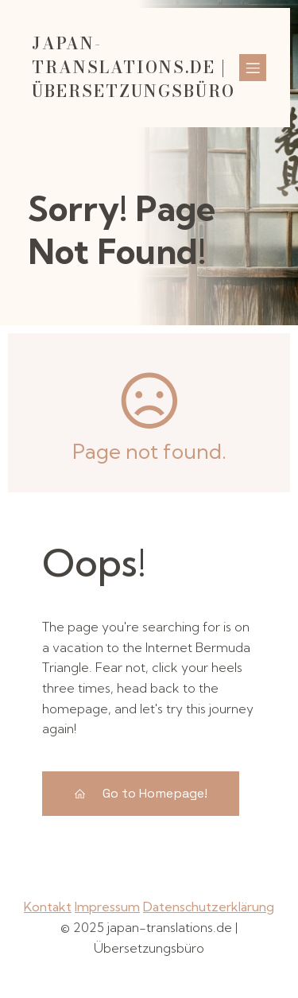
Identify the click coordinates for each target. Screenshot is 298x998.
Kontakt (48, 907)
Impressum (107, 907)
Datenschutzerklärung (208, 907)
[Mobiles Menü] (252, 67)
